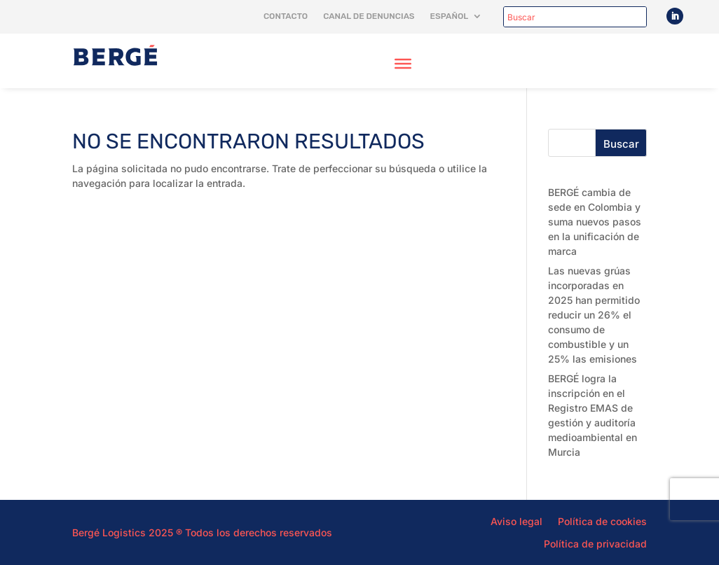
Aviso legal (516, 520)
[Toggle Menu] (403, 64)
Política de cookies (602, 520)
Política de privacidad (595, 543)
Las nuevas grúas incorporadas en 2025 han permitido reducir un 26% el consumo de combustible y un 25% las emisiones (594, 315)
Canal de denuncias (368, 16)
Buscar (621, 144)
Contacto (285, 16)
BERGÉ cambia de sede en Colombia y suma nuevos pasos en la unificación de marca (594, 221)
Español (449, 16)
